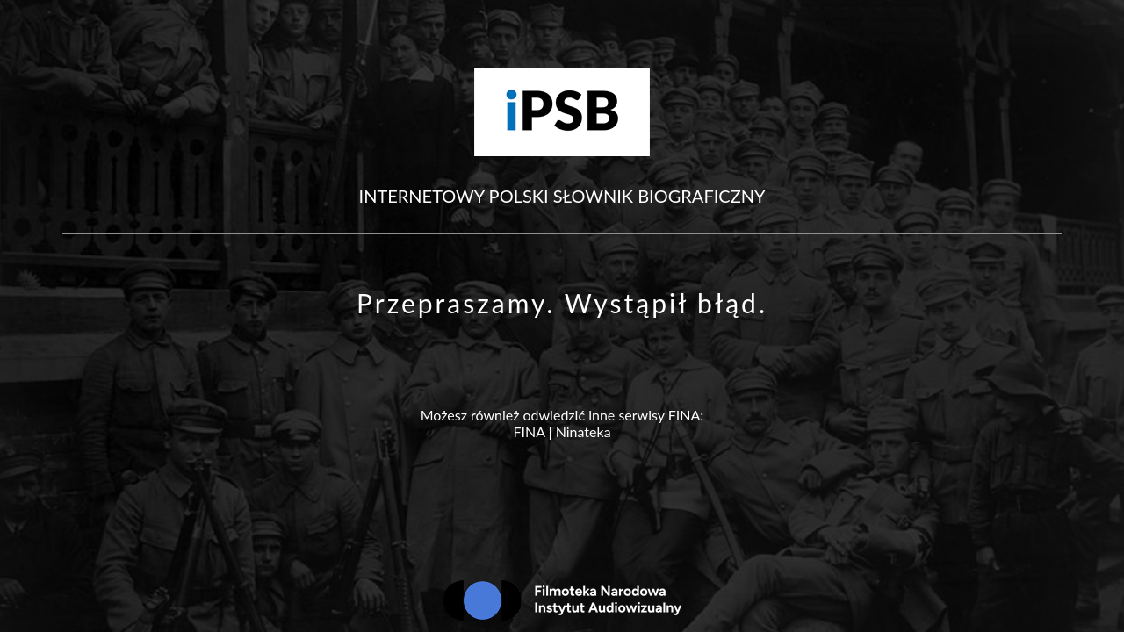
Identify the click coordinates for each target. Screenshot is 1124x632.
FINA (528, 431)
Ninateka (583, 431)
